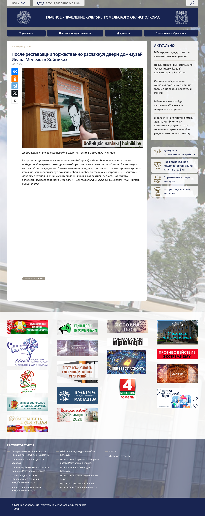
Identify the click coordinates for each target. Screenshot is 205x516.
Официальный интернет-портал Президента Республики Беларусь (30, 453)
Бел (14, 3)
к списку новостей (34, 279)
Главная (15, 46)
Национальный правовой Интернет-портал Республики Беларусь (79, 461)
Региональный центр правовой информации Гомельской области (78, 485)
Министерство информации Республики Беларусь (26, 489)
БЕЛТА (112, 451)
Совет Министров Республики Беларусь (27, 461)
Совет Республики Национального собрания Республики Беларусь (30, 469)
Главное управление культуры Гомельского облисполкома (103, 17)
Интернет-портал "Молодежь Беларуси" (76, 469)
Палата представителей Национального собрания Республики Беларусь (25, 479)
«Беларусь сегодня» (119, 456)
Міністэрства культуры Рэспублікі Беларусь (78, 453)
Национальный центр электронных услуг (79, 477)
